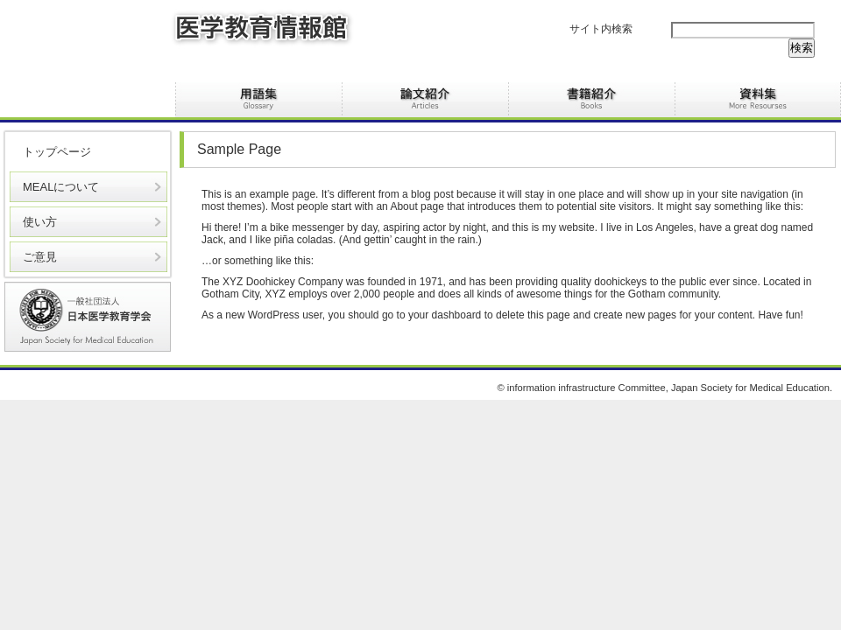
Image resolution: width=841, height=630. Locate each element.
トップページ (57, 151)
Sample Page (239, 149)
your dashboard (444, 315)
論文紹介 (425, 99)
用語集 (258, 99)
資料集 (758, 99)
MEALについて (61, 186)
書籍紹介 (591, 99)
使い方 (40, 221)
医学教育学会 (87, 317)
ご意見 (40, 256)
